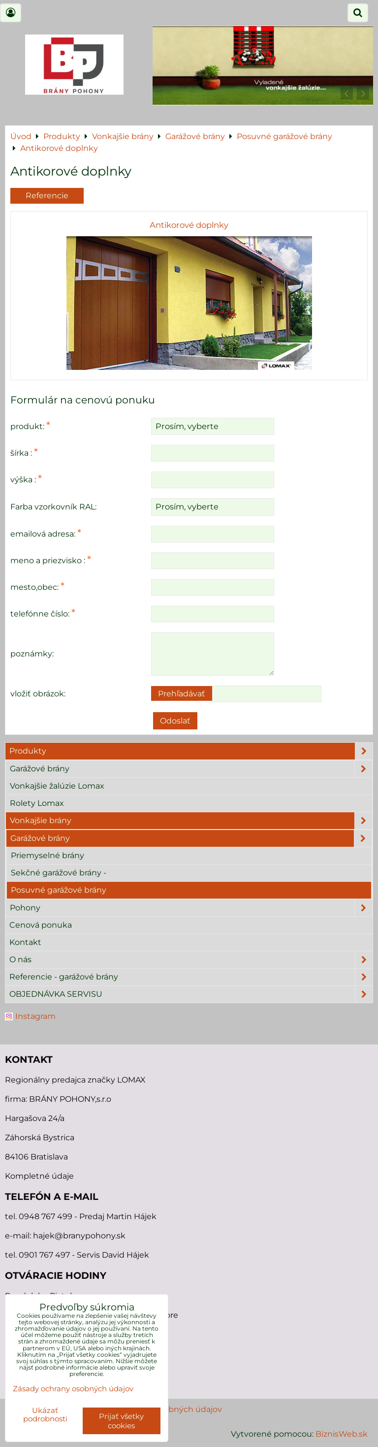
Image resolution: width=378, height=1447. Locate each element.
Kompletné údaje (39, 1176)
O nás (191, 959)
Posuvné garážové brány (58, 890)
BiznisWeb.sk (341, 1434)
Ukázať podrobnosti (45, 1415)
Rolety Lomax (37, 803)
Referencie (47, 195)
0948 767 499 (46, 1216)
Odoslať (175, 720)
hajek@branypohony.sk (79, 1235)
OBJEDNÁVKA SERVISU (191, 994)
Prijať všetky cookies (121, 1420)
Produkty (191, 751)
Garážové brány (191, 768)
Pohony (191, 908)
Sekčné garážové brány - (58, 872)
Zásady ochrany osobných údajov (73, 1388)
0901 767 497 (44, 1255)
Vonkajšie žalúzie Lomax (57, 786)
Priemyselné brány (47, 855)
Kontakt (25, 942)
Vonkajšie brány (191, 820)
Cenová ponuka (40, 925)
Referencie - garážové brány (191, 977)
